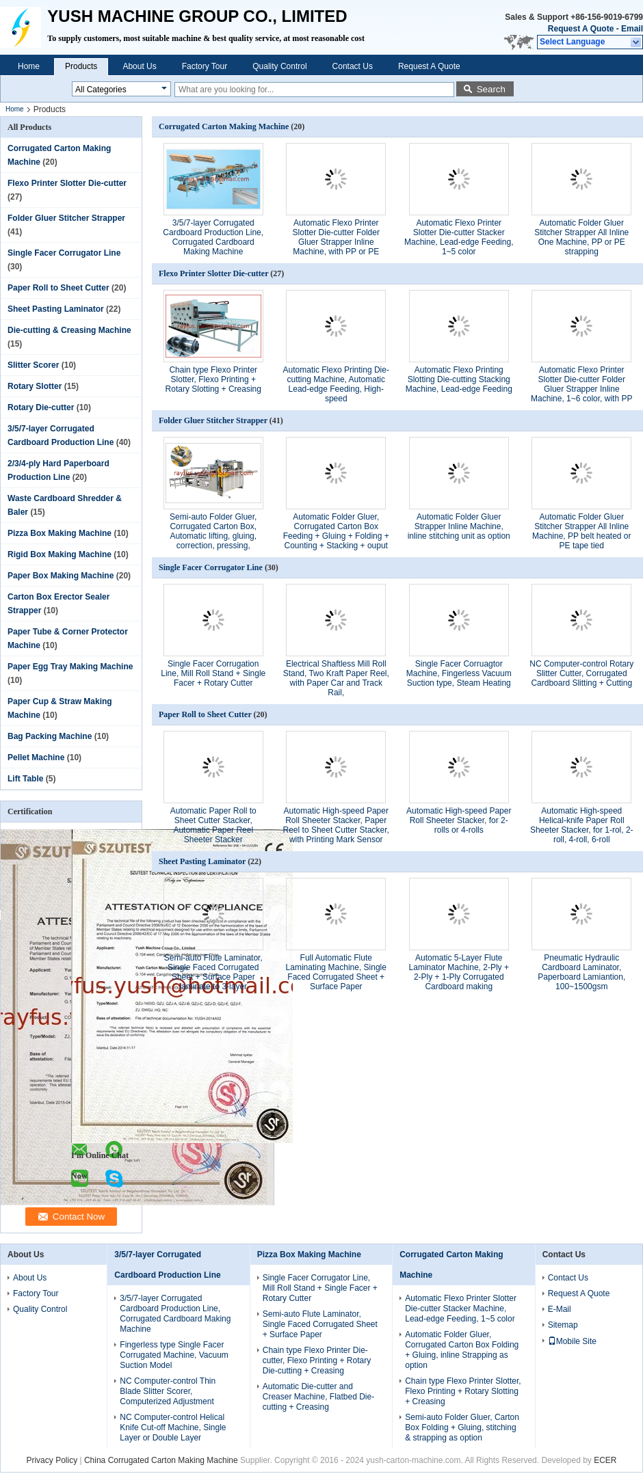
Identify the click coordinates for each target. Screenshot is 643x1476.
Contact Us (352, 66)
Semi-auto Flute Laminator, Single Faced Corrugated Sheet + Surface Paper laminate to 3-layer (213, 972)
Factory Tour (204, 66)
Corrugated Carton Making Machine (224, 126)
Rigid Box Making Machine (59, 554)
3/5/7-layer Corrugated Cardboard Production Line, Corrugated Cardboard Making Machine (213, 237)
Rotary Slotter (35, 386)
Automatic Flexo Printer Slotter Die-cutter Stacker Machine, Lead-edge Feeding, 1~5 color (458, 237)
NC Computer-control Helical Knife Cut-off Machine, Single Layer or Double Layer (173, 1427)
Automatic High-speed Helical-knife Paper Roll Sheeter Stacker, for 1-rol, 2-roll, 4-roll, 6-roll (581, 825)
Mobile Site (572, 1341)
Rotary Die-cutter (41, 407)
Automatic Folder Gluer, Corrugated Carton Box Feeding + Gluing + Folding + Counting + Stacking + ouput (336, 531)
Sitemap (563, 1325)
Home (29, 66)
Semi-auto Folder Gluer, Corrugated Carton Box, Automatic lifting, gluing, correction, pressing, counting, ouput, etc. (213, 536)
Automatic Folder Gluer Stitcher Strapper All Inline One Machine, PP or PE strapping (581, 237)
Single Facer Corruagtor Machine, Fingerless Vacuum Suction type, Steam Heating (459, 673)
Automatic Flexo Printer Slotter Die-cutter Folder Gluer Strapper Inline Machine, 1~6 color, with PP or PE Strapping (581, 389)
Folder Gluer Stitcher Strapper (66, 218)
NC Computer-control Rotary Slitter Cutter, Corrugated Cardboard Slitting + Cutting (581, 673)
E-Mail (559, 1309)
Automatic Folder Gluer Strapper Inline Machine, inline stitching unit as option (459, 526)
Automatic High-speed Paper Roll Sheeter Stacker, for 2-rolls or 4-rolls (458, 820)
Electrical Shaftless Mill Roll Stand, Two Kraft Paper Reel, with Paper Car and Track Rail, (336, 678)
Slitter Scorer (33, 365)
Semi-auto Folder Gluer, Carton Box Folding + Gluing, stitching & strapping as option (462, 1427)
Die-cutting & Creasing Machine (69, 330)
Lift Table (25, 778)
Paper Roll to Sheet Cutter (58, 288)
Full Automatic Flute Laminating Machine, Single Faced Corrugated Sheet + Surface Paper (336, 972)
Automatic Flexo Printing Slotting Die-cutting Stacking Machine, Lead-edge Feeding (459, 379)
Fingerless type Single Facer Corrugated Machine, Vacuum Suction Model (174, 1355)
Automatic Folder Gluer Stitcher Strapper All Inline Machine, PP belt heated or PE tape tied (581, 531)
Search (491, 89)
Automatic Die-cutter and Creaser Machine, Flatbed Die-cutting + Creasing (318, 1397)
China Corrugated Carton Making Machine (161, 1460)
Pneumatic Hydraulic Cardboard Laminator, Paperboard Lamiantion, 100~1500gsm (581, 972)
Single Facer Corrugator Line (64, 253)
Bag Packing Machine (50, 736)
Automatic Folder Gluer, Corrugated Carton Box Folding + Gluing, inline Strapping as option (462, 1350)
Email (632, 28)
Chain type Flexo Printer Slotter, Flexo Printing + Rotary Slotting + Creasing (213, 379)
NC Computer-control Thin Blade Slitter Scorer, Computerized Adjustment (167, 1391)
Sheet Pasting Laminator (56, 309)
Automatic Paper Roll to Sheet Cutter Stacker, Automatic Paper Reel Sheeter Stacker (213, 825)
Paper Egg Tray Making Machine (70, 666)
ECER (605, 1460)
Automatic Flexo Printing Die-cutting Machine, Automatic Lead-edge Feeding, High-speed (336, 384)
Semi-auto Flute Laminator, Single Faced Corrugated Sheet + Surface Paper (320, 1324)
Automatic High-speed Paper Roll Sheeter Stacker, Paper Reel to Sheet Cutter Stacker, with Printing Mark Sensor (336, 825)
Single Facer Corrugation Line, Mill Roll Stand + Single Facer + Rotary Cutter (213, 673)
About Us (139, 66)
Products (81, 66)
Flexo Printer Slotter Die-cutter (67, 183)
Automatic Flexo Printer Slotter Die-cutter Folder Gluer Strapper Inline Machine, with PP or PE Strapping (336, 242)
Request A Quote (581, 28)
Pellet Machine (36, 757)
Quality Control (279, 66)
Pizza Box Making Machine (59, 533)
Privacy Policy (51, 1460)
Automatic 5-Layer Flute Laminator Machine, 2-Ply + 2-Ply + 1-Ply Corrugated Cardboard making (459, 972)
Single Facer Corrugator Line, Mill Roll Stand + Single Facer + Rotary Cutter (320, 1288)
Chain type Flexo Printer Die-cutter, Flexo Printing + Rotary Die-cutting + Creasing (317, 1360)
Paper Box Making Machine (61, 575)
